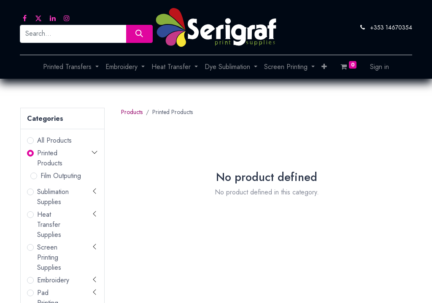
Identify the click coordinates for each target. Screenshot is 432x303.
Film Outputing (60, 176)
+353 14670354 (391, 27)
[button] (324, 66)
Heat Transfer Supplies (49, 224)
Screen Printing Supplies (49, 257)
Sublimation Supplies (53, 197)
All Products (54, 140)
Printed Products (49, 158)
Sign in (379, 67)
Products (132, 112)
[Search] (139, 34)
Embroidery (53, 280)
